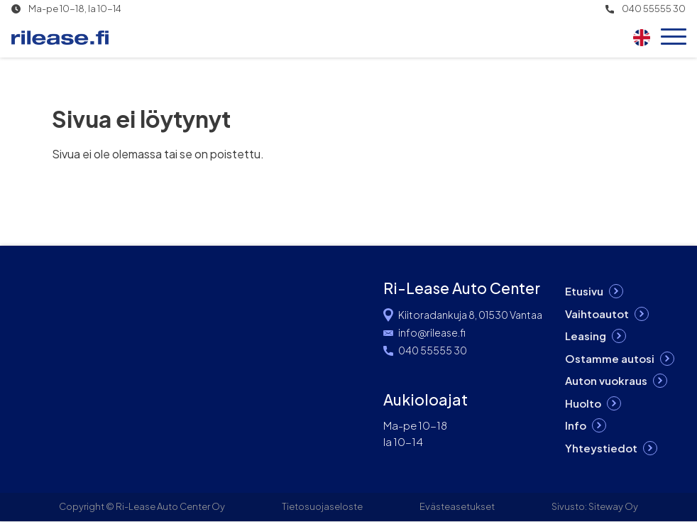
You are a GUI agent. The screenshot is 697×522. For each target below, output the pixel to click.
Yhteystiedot (601, 448)
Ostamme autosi (609, 358)
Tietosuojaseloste (322, 506)
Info (575, 425)
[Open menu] (673, 38)
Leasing (585, 335)
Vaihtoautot (597, 313)
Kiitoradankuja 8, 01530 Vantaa (470, 314)
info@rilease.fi (432, 332)
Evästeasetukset (457, 506)
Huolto (583, 403)
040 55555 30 (654, 8)
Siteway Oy (613, 506)
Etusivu (584, 291)
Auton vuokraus (606, 380)
